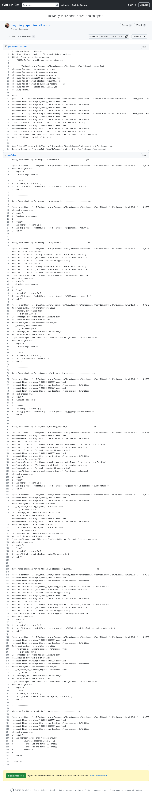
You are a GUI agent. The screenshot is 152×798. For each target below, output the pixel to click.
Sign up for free (16, 775)
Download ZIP (139, 36)
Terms (36, 790)
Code (10, 36)
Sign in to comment (97, 775)
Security (53, 790)
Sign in (132, 5)
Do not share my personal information (126, 790)
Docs (80, 790)
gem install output (39, 25)
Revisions (26, 36)
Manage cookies (100, 790)
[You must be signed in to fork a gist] (140, 25)
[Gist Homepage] (11, 5)
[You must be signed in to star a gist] (126, 25)
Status (61, 790)
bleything (17, 25)
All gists (65, 5)
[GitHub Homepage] (12, 790)
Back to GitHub (79, 5)
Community (71, 790)
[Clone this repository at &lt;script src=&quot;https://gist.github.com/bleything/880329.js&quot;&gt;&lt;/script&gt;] (111, 36)
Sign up (144, 5)
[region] (76, 100)
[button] (126, 36)
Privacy (44, 790)
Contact (88, 790)
